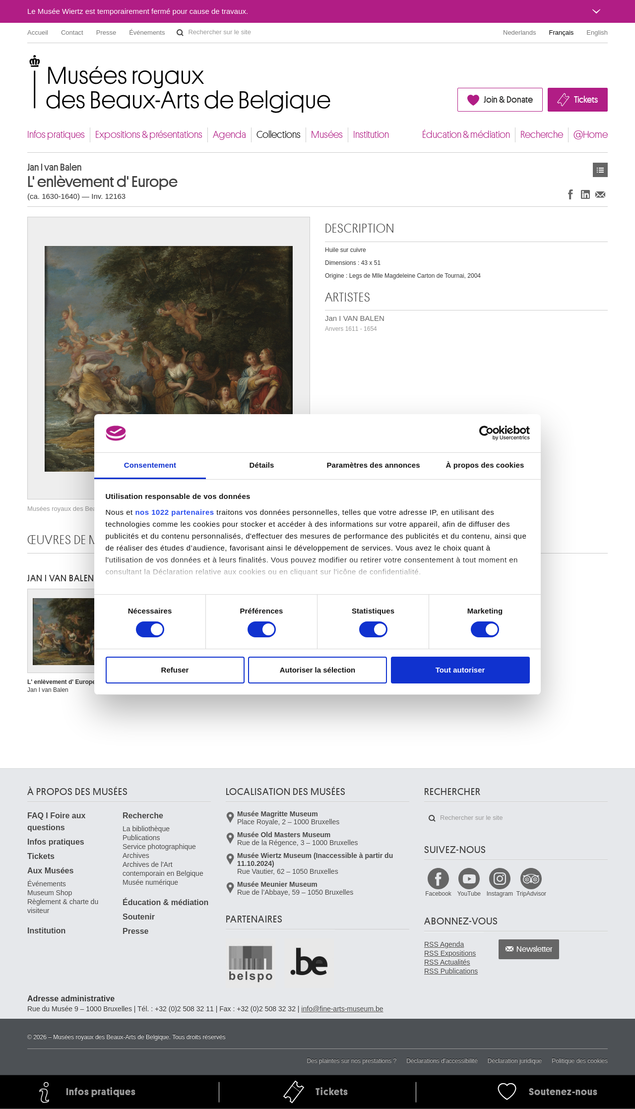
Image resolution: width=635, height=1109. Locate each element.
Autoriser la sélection (318, 670)
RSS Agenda (444, 944)
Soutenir (139, 917)
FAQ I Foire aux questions (56, 821)
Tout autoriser (460, 670)
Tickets (586, 99)
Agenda (229, 134)
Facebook (438, 893)
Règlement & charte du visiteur (62, 906)
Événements (147, 32)
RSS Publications (451, 971)
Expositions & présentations (148, 134)
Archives (136, 856)
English (597, 32)
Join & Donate (508, 99)
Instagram (500, 893)
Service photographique (159, 847)
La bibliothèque (146, 829)
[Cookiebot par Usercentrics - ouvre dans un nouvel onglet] (486, 433)
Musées (327, 134)
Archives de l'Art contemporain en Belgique (163, 869)
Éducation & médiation (466, 134)
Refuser (175, 670)
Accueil (37, 32)
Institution (371, 134)
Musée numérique (150, 882)
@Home (590, 134)
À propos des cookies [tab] (485, 465)
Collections (278, 134)
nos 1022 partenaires (174, 512)
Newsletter (534, 949)
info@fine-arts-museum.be (342, 1009)
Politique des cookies (580, 1060)
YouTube (469, 893)
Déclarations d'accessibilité (442, 1060)
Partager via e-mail (600, 194)
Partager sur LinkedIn (585, 194)
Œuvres (600, 170)
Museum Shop (49, 893)
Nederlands (519, 32)
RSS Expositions (450, 953)
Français (561, 32)
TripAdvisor (531, 893)
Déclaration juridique (515, 1060)
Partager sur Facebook (570, 194)
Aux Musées (50, 870)
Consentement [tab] (150, 465)
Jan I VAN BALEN (354, 323)
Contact (72, 32)
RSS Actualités (447, 962)
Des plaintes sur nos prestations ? (351, 1060)
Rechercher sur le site (180, 32)
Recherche (541, 134)
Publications (141, 838)
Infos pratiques (56, 134)
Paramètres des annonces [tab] (373, 465)
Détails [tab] (262, 465)
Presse (106, 32)
